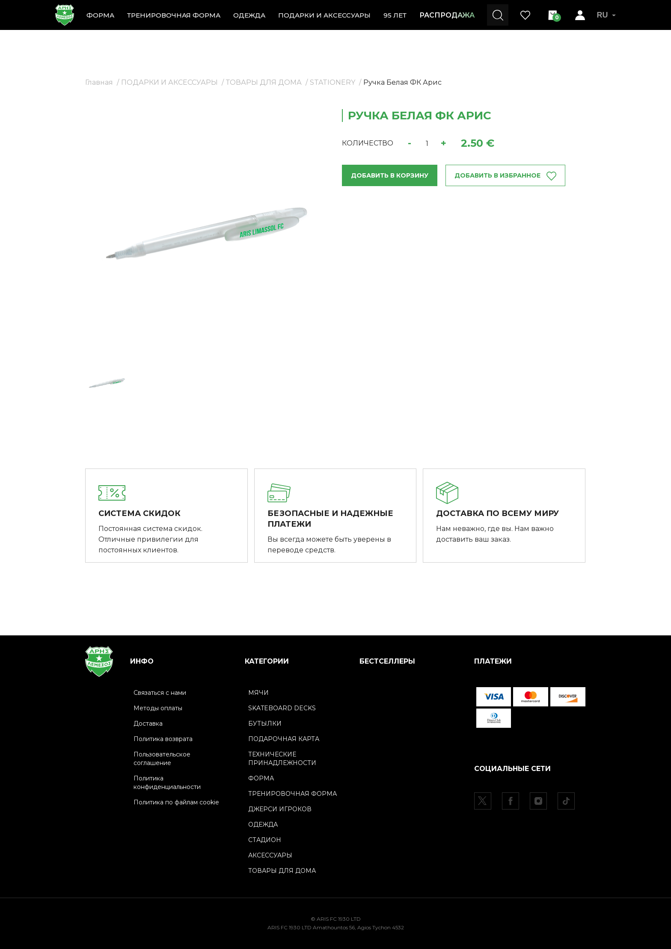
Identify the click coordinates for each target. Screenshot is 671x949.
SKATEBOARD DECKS (282, 708)
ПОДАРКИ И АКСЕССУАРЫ (324, 15)
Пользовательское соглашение (162, 758)
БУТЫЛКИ (265, 723)
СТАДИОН (264, 840)
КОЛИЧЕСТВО (367, 143)
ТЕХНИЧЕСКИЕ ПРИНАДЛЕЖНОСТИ (282, 758)
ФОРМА (100, 15)
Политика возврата (163, 739)
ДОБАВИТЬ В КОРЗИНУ (389, 175)
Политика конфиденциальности (167, 782)
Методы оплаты (158, 708)
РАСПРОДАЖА (447, 15)
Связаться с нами (160, 693)
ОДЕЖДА (249, 15)
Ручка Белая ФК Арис (402, 82)
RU (606, 15)
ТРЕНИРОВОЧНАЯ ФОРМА (173, 15)
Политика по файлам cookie (176, 802)
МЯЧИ (258, 693)
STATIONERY (332, 82)
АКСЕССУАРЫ (270, 855)
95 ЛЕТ (395, 15)
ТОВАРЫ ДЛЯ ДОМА (264, 82)
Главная (99, 82)
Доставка (148, 723)
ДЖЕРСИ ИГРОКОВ (280, 809)
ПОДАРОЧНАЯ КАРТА (283, 739)
